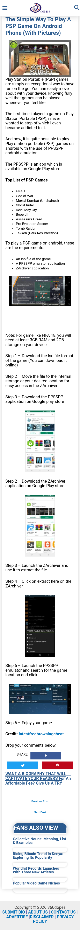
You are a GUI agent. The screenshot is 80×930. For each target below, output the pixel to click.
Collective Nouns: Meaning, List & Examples (39, 841)
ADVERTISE (17, 916)
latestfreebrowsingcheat (41, 733)
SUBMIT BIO (13, 912)
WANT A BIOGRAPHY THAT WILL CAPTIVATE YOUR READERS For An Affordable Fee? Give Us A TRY (38, 778)
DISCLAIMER (42, 916)
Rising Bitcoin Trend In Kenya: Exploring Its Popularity (38, 855)
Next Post (40, 812)
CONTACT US (63, 912)
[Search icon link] (77, 8)
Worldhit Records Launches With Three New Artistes (36, 870)
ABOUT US (38, 912)
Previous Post (40, 801)
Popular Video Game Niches (36, 883)
